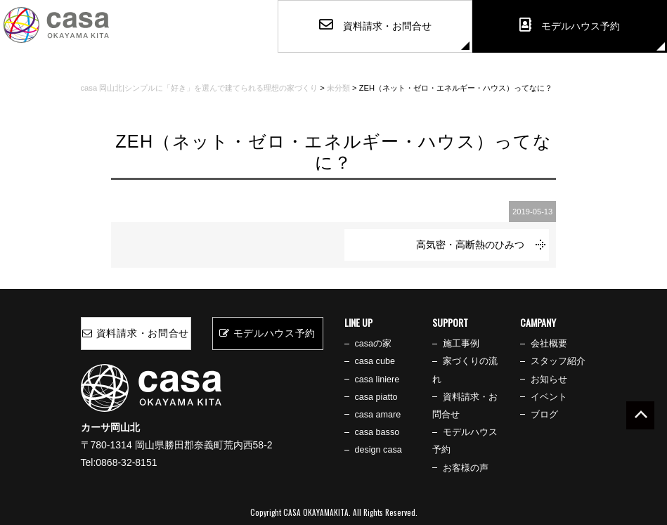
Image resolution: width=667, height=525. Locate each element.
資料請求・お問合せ (135, 333)
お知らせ (549, 379)
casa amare (378, 415)
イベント (549, 397)
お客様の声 (465, 468)
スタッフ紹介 (558, 361)
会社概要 (549, 344)
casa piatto (376, 397)
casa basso (377, 432)
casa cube (375, 361)
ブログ (544, 415)
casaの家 (373, 344)
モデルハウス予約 (267, 333)
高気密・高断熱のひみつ (470, 244)
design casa (378, 450)
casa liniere (377, 379)
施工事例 (461, 344)
